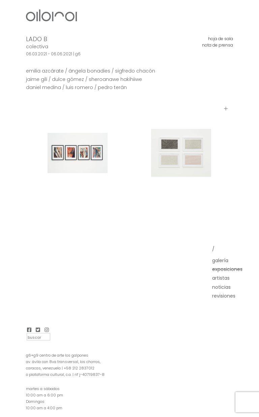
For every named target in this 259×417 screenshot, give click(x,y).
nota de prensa (217, 45)
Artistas (221, 278)
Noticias (221, 287)
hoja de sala (220, 38)
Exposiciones (227, 269)
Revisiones (223, 296)
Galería (220, 260)
